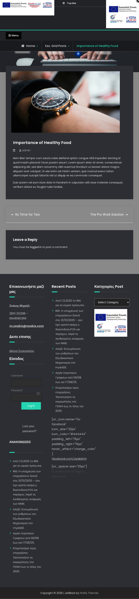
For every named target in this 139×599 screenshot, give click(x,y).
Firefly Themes (89, 593)
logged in (36, 247)
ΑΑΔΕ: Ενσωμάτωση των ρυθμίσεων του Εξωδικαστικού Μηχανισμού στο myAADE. (25, 518)
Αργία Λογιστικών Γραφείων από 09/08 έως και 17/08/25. (26, 537)
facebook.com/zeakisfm (69, 459)
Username (17, 375)
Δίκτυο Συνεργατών (21, 351)
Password (16, 390)
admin (26, 150)
